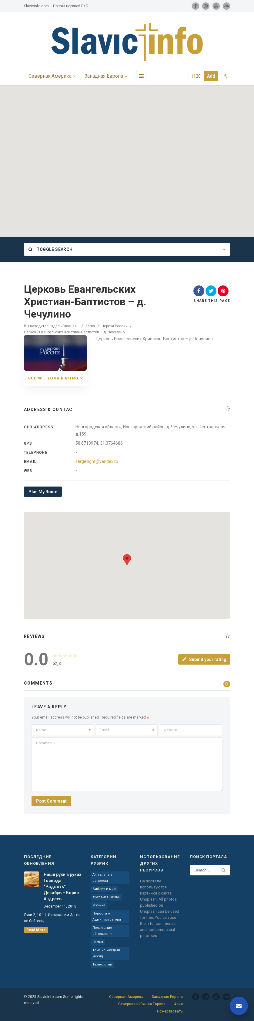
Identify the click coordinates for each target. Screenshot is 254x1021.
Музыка (98, 905)
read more (36, 930)
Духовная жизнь (106, 897)
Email (127, 730)
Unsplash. (149, 899)
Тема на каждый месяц (106, 953)
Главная (69, 326)
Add (211, 76)
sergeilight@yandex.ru (96, 461)
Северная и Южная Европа (141, 1004)
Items (90, 326)
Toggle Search (50, 249)
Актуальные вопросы (102, 878)
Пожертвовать (170, 1011)
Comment (45, 743)
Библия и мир (104, 889)
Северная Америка (126, 997)
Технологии (102, 964)
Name (63, 730)
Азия (178, 1004)
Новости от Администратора (106, 916)
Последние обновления (102, 931)
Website (170, 730)
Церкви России (115, 326)
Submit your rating (204, 659)
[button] (225, 76)
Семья (97, 942)
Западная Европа (167, 997)
